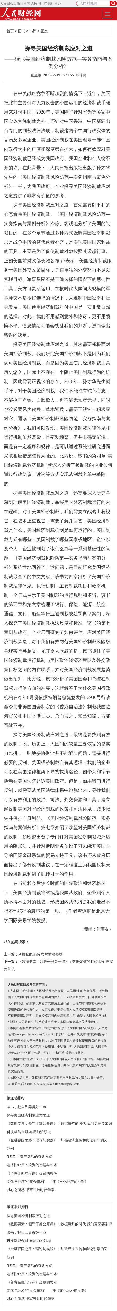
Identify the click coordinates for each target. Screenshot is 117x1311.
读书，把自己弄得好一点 (26, 1107)
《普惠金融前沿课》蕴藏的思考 (32, 1173)
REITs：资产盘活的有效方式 (29, 1157)
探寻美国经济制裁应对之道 (28, 1115)
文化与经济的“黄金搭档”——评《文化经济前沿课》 (47, 1182)
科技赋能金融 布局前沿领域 (40, 954)
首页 (10, 31)
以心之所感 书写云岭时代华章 (31, 1190)
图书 (21, 31)
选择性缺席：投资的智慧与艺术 (32, 1165)
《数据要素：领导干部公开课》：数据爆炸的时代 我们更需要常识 (59, 1123)
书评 (33, 31)
